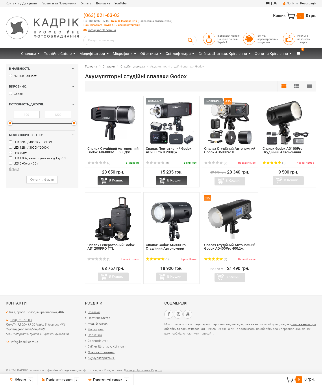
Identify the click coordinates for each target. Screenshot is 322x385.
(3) (215, 259)
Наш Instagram (92, 24)
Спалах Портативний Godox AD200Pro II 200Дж (168, 150)
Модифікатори (92, 53)
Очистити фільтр (42, 179)
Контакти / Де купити (21, 3)
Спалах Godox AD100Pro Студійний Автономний (282, 150)
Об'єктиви (149, 53)
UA (275, 3)
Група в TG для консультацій (122, 24)
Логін (288, 3)
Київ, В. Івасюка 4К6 (124, 20)
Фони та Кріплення (271, 53)
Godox (16, 93)
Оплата (86, 3)
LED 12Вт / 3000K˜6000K (29, 147)
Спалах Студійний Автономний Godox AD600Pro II (229, 150)
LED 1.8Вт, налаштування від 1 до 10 (37, 158)
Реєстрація (308, 3)
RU (268, 3)
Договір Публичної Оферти (143, 370)
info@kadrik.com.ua (102, 30)
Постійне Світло (58, 53)
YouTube (120, 3)
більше (14, 168)
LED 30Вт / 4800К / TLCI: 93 (30, 142)
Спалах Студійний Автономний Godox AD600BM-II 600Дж (113, 150)
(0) (98, 162)
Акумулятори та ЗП (101, 358)
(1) (274, 162)
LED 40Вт (18, 153)
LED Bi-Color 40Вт (23, 163)
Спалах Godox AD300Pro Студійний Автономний (166, 246)
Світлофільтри (178, 53)
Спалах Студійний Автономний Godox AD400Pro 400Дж (229, 246)
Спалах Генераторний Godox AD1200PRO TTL (111, 246)
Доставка (103, 3)
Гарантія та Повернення (58, 3)
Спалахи (28, 53)
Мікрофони (123, 53)
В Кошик (116, 180)
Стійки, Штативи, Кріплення (222, 53)
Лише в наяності (23, 76)
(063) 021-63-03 (101, 15)
